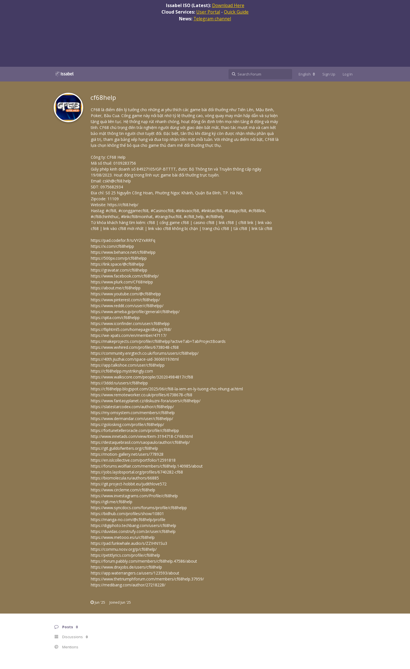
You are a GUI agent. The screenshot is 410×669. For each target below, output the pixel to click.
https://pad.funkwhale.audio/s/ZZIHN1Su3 (129, 543)
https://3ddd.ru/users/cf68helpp (119, 383)
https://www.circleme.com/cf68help (123, 489)
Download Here (228, 5)
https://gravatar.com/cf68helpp (119, 270)
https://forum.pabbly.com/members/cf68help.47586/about (144, 561)
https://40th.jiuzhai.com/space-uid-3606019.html (135, 359)
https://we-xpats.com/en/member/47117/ (129, 335)
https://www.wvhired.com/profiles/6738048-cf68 (135, 347)
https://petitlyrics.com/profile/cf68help (125, 555)
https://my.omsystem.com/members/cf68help (133, 412)
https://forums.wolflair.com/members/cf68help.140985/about (147, 466)
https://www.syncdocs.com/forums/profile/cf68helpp (139, 507)
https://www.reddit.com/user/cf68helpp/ (127, 305)
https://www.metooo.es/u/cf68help (123, 537)
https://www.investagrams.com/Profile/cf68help (134, 495)
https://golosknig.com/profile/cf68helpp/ (127, 424)
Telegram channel (212, 19)
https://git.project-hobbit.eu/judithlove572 (129, 484)
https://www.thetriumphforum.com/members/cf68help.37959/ (147, 579)
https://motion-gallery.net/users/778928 (127, 454)
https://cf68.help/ (122, 204)
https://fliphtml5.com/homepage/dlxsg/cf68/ (131, 329)
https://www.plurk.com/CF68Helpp (122, 282)
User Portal (208, 12)
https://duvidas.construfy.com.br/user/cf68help (133, 531)
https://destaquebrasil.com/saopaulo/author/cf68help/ (140, 442)
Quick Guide (236, 12)
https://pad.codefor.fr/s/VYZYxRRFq (123, 240)
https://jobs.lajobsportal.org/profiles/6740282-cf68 (137, 472)
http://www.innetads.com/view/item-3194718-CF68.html (142, 436)
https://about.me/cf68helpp (116, 288)
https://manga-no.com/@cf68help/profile (128, 519)
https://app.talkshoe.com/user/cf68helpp (128, 365)
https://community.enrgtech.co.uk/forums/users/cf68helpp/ (144, 353)
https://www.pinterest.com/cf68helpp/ (125, 299)
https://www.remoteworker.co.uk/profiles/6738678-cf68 (141, 394)
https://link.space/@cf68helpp (117, 264)
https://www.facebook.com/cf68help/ (125, 276)
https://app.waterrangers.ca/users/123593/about (135, 573)
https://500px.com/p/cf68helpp (119, 258)
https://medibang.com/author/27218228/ (128, 585)
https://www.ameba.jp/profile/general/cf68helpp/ (135, 311)
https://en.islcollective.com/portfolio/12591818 (133, 460)
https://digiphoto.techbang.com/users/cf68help (133, 525)
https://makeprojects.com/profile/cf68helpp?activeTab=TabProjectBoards (158, 341)
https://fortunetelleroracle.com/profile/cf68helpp (135, 430)
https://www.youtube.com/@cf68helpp (126, 293)
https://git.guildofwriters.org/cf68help (124, 448)
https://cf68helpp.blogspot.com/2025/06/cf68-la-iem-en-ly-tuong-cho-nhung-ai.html (167, 388)
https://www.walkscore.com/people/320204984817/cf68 (142, 377)
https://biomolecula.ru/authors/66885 (125, 478)
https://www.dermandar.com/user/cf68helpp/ (132, 418)
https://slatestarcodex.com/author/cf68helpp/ (132, 406)
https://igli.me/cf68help (111, 501)
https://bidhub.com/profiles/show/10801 (127, 513)
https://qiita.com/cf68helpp (115, 317)
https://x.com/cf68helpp (112, 246)
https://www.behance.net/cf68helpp (123, 252)
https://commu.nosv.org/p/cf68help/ (124, 549)
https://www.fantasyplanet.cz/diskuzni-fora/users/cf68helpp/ (145, 400)
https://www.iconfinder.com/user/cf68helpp (130, 323)
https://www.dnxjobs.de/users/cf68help (126, 567)
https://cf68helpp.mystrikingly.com (122, 371)
